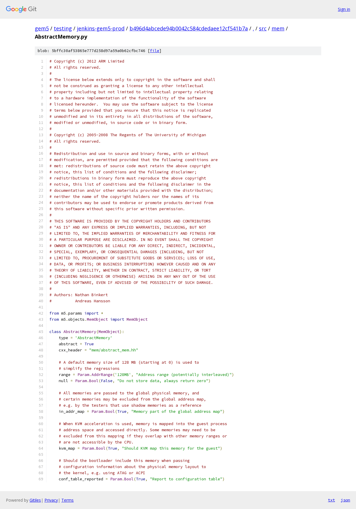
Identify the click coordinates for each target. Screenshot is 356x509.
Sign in (344, 9)
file (154, 50)
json (345, 500)
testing (63, 28)
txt (331, 500)
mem (278, 28)
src (263, 28)
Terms (67, 500)
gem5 (42, 28)
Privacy (51, 500)
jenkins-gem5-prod (101, 28)
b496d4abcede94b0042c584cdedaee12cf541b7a (188, 28)
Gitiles (35, 500)
